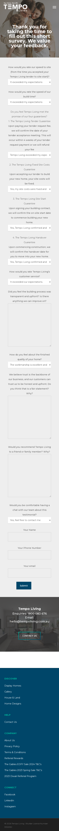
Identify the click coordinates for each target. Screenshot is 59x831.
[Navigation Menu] (54, 7)
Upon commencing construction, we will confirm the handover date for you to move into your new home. (29, 252)
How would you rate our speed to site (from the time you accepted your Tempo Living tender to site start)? (29, 72)
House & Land (12, 697)
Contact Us (10, 722)
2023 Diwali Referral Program (20, 776)
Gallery (8, 691)
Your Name (29, 530)
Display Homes (12, 685)
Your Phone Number (29, 548)
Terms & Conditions (15, 752)
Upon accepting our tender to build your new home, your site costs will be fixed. (29, 179)
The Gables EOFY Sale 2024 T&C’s (22, 764)
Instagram (10, 806)
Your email (29, 566)
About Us (9, 740)
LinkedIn (9, 800)
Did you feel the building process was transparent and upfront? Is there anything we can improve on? (29, 296)
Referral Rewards (13, 758)
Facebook (9, 794)
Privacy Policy (12, 746)
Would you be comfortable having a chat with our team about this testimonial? (29, 510)
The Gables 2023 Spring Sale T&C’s (23, 770)
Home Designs (12, 703)
